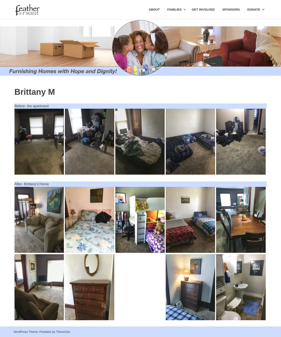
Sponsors (231, 9)
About (154, 9)
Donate (255, 9)
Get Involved (203, 9)
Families (176, 9)
